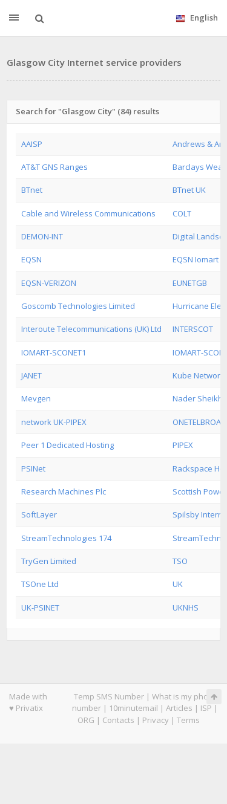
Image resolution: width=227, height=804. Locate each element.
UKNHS (186, 607)
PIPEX (183, 444)
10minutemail (133, 707)
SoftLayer (39, 514)
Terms (188, 720)
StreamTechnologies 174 (66, 538)
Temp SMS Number (109, 696)
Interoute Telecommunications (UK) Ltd (91, 328)
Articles (179, 707)
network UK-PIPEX (54, 422)
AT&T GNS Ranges (54, 166)
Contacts (118, 720)
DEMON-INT (42, 236)
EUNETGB (190, 282)
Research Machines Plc (63, 491)
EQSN (31, 259)
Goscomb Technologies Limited (78, 305)
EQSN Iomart (196, 259)
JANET (31, 375)
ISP (206, 707)
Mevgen (36, 398)
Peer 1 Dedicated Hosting (67, 444)
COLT (182, 213)
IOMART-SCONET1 (53, 352)
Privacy (155, 720)
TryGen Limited (48, 561)
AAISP (31, 143)
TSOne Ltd (40, 584)
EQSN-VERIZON (48, 282)
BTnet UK (189, 189)
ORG (85, 720)
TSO (180, 561)
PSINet (33, 468)
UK (178, 584)
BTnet (31, 189)
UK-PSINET (40, 607)
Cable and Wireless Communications (88, 213)
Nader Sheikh (198, 398)
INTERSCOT (193, 328)
